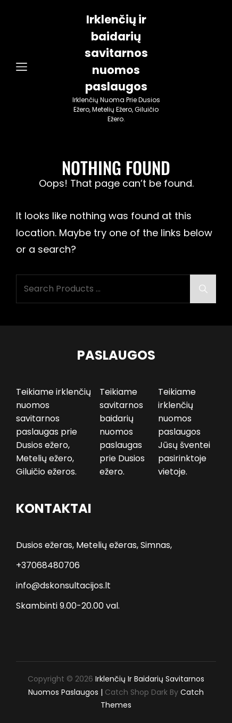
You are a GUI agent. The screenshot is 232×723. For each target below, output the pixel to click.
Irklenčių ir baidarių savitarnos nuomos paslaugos (116, 53)
